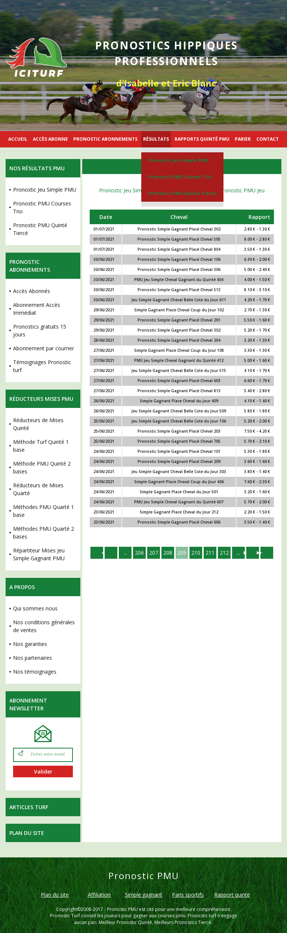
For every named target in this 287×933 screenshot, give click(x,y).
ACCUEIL (17, 139)
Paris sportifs (188, 894)
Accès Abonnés (31, 291)
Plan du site (26, 832)
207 (153, 552)
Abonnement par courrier (43, 348)
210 (196, 552)
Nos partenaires (32, 657)
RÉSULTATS (156, 139)
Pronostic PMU (122, 909)
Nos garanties (30, 643)
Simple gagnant (143, 894)
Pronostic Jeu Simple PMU (178, 160)
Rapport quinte (232, 894)
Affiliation (99, 894)
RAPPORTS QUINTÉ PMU (202, 139)
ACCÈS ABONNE (50, 139)
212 (224, 552)
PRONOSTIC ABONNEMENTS (105, 139)
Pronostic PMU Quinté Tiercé (182, 193)
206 (139, 552)
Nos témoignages (34, 671)
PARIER (243, 139)
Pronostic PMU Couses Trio (180, 177)
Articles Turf (28, 807)
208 (167, 552)
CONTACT (267, 139)
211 (210, 552)
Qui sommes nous (35, 608)
